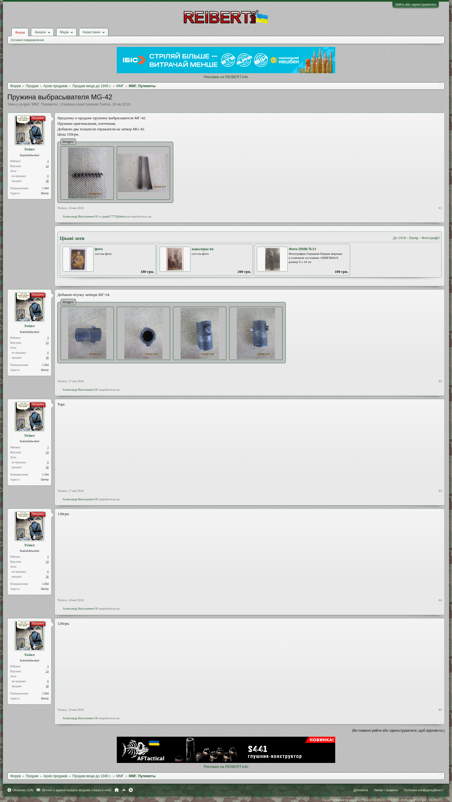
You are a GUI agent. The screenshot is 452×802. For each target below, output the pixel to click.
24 (47, 166)
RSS (131, 790)
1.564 (45, 188)
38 (47, 180)
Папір (413, 238)
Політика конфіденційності (423, 790)
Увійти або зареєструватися (415, 4)
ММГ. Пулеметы (44, 104)
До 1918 (399, 238)
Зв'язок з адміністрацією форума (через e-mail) (77, 790)
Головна (116, 790)
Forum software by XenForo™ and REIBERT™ (382, 800)
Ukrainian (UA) (23, 790)
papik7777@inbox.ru (116, 216)
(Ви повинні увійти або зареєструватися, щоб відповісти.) (398, 731)
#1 (440, 208)
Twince (104, 104)
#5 (440, 709)
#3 (440, 490)
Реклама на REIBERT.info (226, 77)
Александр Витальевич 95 (80, 216)
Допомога (361, 790)
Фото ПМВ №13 (302, 249)
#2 (440, 381)
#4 (440, 600)
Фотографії (430, 238)
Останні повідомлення (27, 40)
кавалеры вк (203, 249)
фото (99, 249)
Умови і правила (386, 790)
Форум (20, 32)
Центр (45, 193)
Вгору (124, 790)
